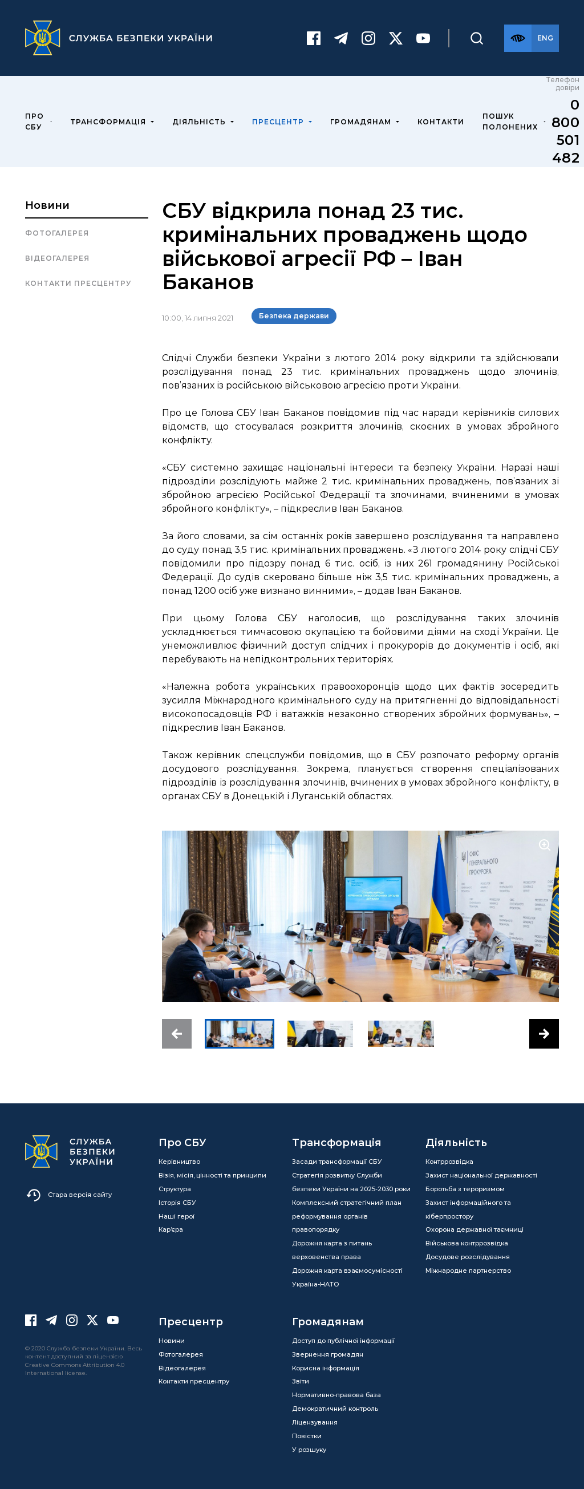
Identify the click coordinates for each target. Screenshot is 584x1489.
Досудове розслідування (467, 1257)
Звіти (300, 1381)
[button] (177, 1034)
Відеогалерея (57, 258)
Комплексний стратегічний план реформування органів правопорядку (347, 1216)
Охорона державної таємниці (474, 1229)
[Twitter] (396, 38)
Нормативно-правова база (336, 1395)
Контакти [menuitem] (440, 122)
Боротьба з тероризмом (465, 1189)
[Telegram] (341, 38)
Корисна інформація (325, 1368)
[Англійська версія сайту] (545, 38)
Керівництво (179, 1162)
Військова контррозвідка (466, 1243)
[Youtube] (423, 38)
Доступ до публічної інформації (343, 1341)
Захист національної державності (481, 1175)
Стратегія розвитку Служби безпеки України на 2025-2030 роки (351, 1182)
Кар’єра (171, 1229)
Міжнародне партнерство (468, 1270)
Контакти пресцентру (78, 283)
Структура (175, 1189)
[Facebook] (314, 38)
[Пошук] (477, 38)
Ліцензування (315, 1422)
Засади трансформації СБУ (337, 1162)
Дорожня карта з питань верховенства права (332, 1250)
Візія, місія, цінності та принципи (212, 1175)
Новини (47, 205)
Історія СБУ (177, 1203)
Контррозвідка (449, 1162)
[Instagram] (368, 38)
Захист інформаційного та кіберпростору (468, 1209)
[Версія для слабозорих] (518, 38)
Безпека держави (294, 315)
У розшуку (309, 1450)
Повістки (307, 1436)
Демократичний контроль (335, 1409)
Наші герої (176, 1216)
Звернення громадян (327, 1354)
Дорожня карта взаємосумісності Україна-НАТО (347, 1277)
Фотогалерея (57, 233)
